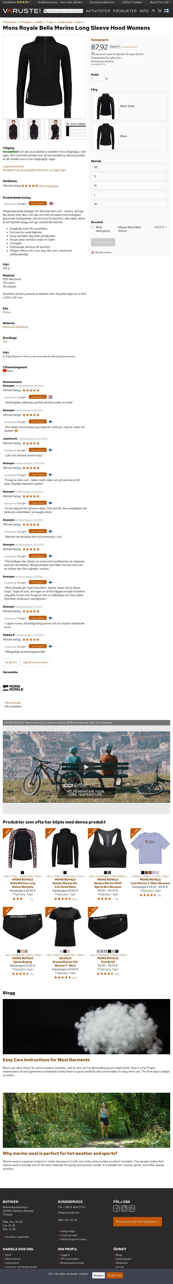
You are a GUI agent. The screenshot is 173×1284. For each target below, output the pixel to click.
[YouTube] (132, 1208)
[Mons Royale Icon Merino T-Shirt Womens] (150, 866)
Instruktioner (12, 1262)
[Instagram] (124, 1208)
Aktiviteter (98, 11)
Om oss (120, 1266)
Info (144, 11)
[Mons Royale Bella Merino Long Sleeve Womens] (23, 866)
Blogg (119, 1254)
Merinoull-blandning (15, 327)
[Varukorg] (160, 11)
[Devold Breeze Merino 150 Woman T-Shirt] (65, 945)
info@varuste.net (68, 1212)
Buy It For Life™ (160, 2)
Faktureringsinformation (73, 1239)
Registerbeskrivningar (72, 1262)
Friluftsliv (27, 22)
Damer (7, 312)
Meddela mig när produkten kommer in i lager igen (34, 170)
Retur (8, 1254)
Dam (80, 22)
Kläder (40, 22)
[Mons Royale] (13, 696)
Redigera (98, 1275)
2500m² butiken (132, 2)
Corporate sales (68, 1235)
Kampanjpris (100, 40)
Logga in (65, 1254)
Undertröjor (66, 22)
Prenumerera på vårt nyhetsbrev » (137, 1222)
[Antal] (98, 78)
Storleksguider (124, 1258)
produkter (125, 11)
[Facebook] (116, 1208)
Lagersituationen (13, 166)
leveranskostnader (129, 47)
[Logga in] (153, 11)
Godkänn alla (115, 1275)
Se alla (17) (11, 662)
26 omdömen (48, 186)
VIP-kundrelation (69, 1258)
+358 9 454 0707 (74, 1207)
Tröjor (52, 22)
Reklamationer (13, 1258)
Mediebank (122, 1262)
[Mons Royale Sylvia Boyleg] (23, 945)
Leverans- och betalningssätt (21, 1266)
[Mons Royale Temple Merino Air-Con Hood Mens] (65, 866)
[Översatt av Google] (15, 203)
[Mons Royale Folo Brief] (108, 945)
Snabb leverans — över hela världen (60, 2)
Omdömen (16, 2)
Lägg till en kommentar (35, 662)
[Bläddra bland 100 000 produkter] (63, 11)
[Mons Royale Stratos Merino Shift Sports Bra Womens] (108, 866)
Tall (5, 341)
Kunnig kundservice (102, 2)
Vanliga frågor (67, 1231)
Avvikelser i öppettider (17, 1236)
